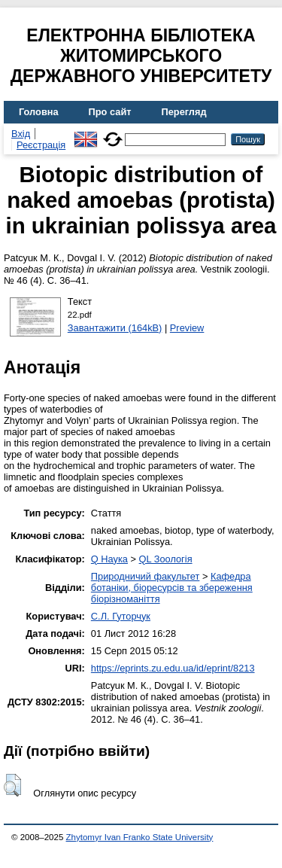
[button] (12, 785)
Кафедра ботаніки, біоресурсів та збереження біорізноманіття (172, 588)
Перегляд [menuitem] (184, 111)
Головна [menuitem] (39, 111)
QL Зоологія (166, 559)
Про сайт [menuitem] (110, 111)
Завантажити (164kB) (115, 327)
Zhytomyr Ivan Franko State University (140, 837)
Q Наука (109, 559)
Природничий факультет (145, 576)
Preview (187, 327)
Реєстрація (41, 145)
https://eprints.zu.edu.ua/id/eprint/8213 (173, 668)
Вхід (20, 133)
